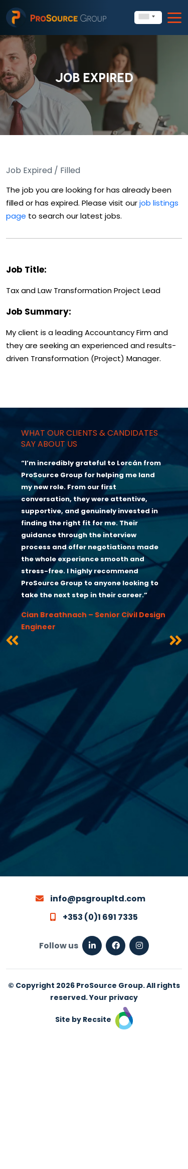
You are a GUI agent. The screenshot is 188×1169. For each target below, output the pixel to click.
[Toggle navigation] (174, 18)
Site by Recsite (94, 1019)
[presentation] (12, 642)
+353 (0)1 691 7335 (94, 917)
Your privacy (113, 997)
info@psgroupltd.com (90, 898)
